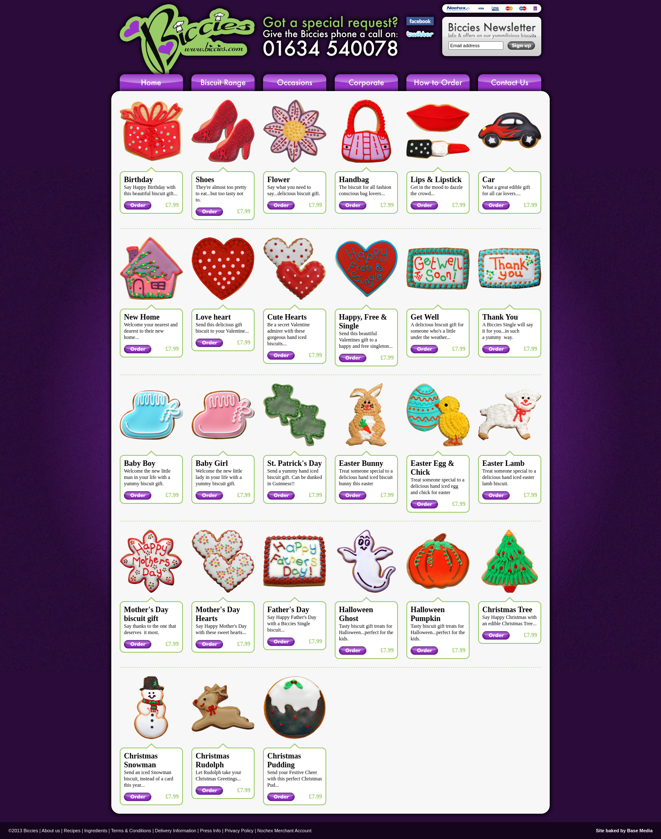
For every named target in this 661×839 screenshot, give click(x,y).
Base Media (640, 830)
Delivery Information (175, 830)
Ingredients (95, 830)
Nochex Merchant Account (284, 830)
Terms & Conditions (131, 830)
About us (51, 830)
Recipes (72, 830)
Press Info (210, 830)
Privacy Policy (239, 830)
